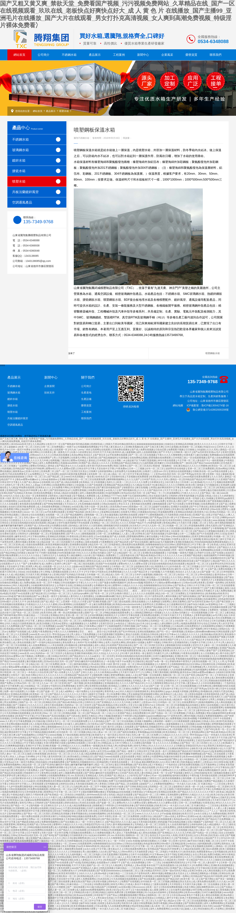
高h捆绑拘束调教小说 (137, 699)
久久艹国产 (22, 563)
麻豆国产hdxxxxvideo (14, 911)
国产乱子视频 (142, 781)
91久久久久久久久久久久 (51, 675)
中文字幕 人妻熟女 (35, 620)
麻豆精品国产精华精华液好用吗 (100, 678)
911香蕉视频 (59, 618)
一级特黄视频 (217, 460)
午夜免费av (122, 468)
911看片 (126, 653)
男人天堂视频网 (62, 457)
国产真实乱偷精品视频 (85, 789)
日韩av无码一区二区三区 (27, 683)
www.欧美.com (37, 634)
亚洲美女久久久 (44, 487)
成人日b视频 (207, 498)
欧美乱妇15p (204, 618)
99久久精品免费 (21, 585)
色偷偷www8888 (69, 463)
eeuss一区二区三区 (34, 512)
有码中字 (82, 642)
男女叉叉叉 (124, 504)
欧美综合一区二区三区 (220, 466)
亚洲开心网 (60, 563)
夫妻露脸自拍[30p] (147, 512)
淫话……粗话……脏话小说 (137, 590)
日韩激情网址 (11, 501)
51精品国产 (101, 887)
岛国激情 (19, 580)
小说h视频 (171, 553)
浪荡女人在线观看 (125, 726)
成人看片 (44, 490)
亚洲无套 (93, 457)
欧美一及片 (162, 751)
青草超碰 (20, 759)
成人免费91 (47, 563)
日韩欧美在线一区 (201, 471)
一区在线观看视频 (197, 457)
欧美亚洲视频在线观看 (57, 544)
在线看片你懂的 (89, 680)
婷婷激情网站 (106, 471)
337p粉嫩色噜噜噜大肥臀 (83, 908)
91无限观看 (19, 808)
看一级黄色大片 (62, 452)
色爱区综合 (147, 816)
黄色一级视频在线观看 (52, 550)
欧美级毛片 (98, 735)
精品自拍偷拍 (54, 642)
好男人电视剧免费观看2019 (188, 623)
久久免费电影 (154, 601)
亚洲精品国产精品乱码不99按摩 (22, 490)
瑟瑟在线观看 (196, 694)
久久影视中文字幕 (98, 588)
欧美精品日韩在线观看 (159, 550)
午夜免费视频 (90, 669)
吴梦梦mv (181, 816)
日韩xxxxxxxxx (138, 887)
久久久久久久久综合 (155, 528)
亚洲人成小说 (177, 707)
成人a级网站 (66, 691)
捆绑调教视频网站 (116, 479)
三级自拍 (65, 460)
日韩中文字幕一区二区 (79, 648)
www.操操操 (219, 520)
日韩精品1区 (111, 754)
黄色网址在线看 (49, 773)
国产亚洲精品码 (93, 819)
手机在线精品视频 (177, 822)
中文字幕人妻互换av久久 (111, 447)
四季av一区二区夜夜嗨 (39, 819)
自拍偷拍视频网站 (94, 797)
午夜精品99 (151, 792)
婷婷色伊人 (114, 881)
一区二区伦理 (107, 656)
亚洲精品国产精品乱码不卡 (78, 675)
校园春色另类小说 (144, 566)
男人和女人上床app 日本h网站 (36, 485)
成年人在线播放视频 (136, 778)
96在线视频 (40, 786)
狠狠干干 (144, 514)
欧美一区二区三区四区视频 (137, 748)
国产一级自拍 (186, 463)
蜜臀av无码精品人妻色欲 (83, 460)
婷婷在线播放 (8, 716)
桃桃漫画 (4, 607)
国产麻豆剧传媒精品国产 (109, 487)
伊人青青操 (101, 784)
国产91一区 (163, 631)
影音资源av (149, 898)
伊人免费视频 (178, 637)
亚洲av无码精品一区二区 (222, 512)
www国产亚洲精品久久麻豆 (85, 868)
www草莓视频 (203, 724)
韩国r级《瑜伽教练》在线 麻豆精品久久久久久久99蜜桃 (180, 466)
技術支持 (49, 392)
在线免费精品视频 (138, 457)
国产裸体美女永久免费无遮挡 (116, 517)
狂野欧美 (140, 533)
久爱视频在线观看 (215, 531)
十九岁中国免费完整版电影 (19, 786)
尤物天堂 (224, 797)
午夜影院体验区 (183, 789)
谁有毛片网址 (141, 745)
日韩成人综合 (211, 496)
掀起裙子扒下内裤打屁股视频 (142, 460)
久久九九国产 (133, 479)
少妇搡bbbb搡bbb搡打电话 (108, 596)
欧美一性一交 (222, 729)
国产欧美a (180, 585)
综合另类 (208, 906)
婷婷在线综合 (72, 802)
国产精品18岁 (173, 879)
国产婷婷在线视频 (145, 805)
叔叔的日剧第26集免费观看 (73, 474)
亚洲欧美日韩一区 (184, 656)
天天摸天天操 (189, 884)
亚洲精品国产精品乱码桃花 (125, 463)
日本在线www (178, 895)
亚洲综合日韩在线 (150, 634)
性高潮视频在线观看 (89, 504)
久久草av (118, 639)
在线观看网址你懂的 (63, 485)
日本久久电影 (189, 590)
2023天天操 (124, 735)
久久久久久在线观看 (144, 593)
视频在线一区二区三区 (165, 574)
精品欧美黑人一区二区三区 (112, 547)
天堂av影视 (39, 767)
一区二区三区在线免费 (113, 900)
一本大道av (134, 762)
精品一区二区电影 (158, 851)
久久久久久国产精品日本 (150, 490)
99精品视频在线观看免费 (116, 612)
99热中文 (39, 610)
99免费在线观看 (26, 487)
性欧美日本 (161, 805)
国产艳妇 (106, 819)
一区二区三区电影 (91, 854)
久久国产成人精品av (30, 482)
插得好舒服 (85, 735)
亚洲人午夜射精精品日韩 (192, 898)
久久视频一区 (33, 691)
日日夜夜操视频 (38, 707)
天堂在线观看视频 (80, 528)
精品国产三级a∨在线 (95, 740)
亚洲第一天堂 (70, 601)
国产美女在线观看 (139, 542)
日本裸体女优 (156, 482)
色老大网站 (184, 629)
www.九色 (103, 789)
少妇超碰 (201, 449)
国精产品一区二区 (94, 612)
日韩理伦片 (23, 533)
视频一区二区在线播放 (36, 580)
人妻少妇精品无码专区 (57, 656)
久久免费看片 (92, 623)
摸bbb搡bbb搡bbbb (205, 631)
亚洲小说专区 (33, 471)
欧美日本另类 (11, 650)
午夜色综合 (222, 675)
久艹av (46, 474)
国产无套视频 (61, 835)
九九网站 (146, 672)
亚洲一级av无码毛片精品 (110, 590)
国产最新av (213, 797)
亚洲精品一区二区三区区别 (104, 523)
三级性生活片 (48, 555)
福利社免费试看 (116, 892)
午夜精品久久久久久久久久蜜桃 (42, 604)
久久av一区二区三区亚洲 (54, 683)
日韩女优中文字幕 (86, 468)
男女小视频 (104, 716)
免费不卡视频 (153, 642)
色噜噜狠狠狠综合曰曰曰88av (161, 544)
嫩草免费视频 (76, 740)
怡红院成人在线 (40, 449)
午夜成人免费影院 (215, 898)
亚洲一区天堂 (213, 517)
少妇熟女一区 (199, 737)
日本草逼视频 (113, 610)
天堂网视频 (26, 498)
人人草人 (222, 661)
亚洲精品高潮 (157, 718)
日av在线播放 (102, 536)
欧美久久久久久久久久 (206, 444)
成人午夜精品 (83, 710)
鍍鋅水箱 (36, 160)
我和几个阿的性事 (35, 794)
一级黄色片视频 (186, 553)
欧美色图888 (129, 629)
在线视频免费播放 (57, 775)
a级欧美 (161, 879)
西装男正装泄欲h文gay (219, 745)
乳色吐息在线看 (88, 802)
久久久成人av (193, 572)
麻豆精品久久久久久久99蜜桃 (170, 485)
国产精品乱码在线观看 (11, 773)
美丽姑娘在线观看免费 (220, 680)
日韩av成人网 (149, 707)
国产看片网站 (207, 879)
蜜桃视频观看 (160, 504)
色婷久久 (111, 482)
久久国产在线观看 (94, 485)
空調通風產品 (36, 202)
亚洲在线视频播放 (146, 631)
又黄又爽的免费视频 (31, 588)
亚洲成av (190, 631)
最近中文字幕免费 (10, 686)
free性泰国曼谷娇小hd (69, 553)
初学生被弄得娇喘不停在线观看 (74, 523)
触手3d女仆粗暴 (196, 604)
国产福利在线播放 (31, 550)
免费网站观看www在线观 (79, 577)
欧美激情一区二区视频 (191, 447)
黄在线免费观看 (222, 857)
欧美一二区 (123, 482)
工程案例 (119, 54)
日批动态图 (161, 449)
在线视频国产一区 (83, 604)
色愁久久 (100, 822)
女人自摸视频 (130, 588)
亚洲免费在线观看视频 (214, 756)
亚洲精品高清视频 (185, 444)
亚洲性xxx (193, 816)
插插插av (53, 479)
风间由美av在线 (12, 588)
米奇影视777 (197, 588)
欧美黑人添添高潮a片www (114, 506)
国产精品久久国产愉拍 (76, 696)
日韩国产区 (42, 735)
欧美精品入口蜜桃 (118, 686)
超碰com (114, 509)
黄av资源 (140, 865)
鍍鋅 (213, 293)
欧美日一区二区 (121, 819)
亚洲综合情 (206, 539)
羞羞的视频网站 (207, 702)
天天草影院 (175, 884)
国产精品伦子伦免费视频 (205, 648)
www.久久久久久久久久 (95, 501)
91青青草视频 (192, 504)
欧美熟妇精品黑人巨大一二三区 (94, 876)
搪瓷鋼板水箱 (91, 299)
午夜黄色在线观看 (190, 653)
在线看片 (15, 680)
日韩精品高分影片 (82, 892)
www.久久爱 (6, 721)
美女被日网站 (56, 509)
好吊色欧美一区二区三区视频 (184, 566)
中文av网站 (216, 710)
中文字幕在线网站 (37, 536)
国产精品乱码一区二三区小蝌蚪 (150, 794)
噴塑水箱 (64, 111)
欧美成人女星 (189, 618)
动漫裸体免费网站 (20, 830)
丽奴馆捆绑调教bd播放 (93, 792)
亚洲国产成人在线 (202, 514)
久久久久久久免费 (139, 482)
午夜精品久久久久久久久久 (176, 558)
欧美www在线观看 (192, 756)
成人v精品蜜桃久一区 (138, 718)
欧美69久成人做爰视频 (124, 452)
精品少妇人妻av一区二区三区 (61, 547)
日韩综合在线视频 (192, 520)
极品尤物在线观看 (216, 490)
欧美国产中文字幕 (25, 716)
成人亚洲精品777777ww (109, 496)
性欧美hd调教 (189, 718)
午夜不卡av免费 (123, 661)
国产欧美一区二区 (100, 593)
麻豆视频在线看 (35, 661)
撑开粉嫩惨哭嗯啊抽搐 (190, 754)
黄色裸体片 (34, 563)
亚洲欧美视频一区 (52, 745)
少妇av (44, 479)
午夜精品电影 (18, 794)
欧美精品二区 (87, 482)
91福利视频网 (113, 493)
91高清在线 (90, 841)
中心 (27, 127)
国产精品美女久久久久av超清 (71, 466)
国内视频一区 (149, 743)
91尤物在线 (139, 661)
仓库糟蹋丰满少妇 (102, 585)
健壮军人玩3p (182, 569)
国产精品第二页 (56, 476)
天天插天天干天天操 (217, 737)
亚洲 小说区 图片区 (10, 498)
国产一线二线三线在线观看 (81, 563)
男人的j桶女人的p (154, 610)
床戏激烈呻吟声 (88, 569)
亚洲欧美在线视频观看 (154, 553)
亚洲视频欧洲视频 (134, 892)
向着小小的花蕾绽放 (81, 452)
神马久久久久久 (224, 802)
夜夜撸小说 (34, 542)
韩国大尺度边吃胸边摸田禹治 (120, 444)
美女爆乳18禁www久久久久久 (36, 455)
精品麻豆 (52, 523)
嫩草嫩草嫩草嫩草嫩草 (12, 525)
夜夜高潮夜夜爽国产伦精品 (191, 827)
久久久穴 (210, 482)
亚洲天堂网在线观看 (202, 536)
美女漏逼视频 (111, 514)
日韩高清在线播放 (61, 455)
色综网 (54, 474)
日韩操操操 (75, 851)
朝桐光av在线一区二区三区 (222, 900)
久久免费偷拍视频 (217, 813)
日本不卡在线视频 (52, 846)
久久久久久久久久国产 (120, 539)
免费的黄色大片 (135, 667)
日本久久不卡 (77, 572)
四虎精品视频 (64, 857)
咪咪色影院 (47, 811)
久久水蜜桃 (69, 710)
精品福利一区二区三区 (130, 553)
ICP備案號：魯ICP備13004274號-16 (208, 405)
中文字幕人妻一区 (201, 544)
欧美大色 (104, 607)
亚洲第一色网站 (105, 569)
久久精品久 (81, 637)
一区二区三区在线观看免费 (92, 479)
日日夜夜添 (46, 452)
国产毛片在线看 (176, 504)
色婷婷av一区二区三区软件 (49, 653)
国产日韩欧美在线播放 (112, 724)
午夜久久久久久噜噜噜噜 (169, 455)
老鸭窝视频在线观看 (174, 498)
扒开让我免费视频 (88, 558)
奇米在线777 (152, 865)
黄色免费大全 (69, 642)
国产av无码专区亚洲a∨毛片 (207, 452)
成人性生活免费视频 (221, 618)
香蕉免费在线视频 (40, 748)
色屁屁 (200, 716)
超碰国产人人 (147, 784)
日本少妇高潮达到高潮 (156, 599)
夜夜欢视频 (135, 659)
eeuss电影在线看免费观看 (197, 476)
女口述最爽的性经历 (216, 558)
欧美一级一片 (193, 786)
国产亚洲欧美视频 (97, 601)
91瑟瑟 (199, 496)
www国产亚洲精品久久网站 (70, 626)
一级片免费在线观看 (67, 558)
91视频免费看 (171, 800)
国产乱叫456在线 (127, 631)
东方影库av (94, 724)
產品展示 (95, 54)
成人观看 (32, 631)
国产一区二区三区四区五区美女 (72, 471)
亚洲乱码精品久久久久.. (33, 547)
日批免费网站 (159, 748)
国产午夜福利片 (101, 509)
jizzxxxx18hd (6, 596)
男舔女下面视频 (128, 509)
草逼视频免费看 (166, 512)
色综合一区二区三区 (188, 574)
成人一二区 (163, 707)
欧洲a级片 (200, 482)
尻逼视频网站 (174, 493)
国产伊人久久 (74, 533)
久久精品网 (178, 626)
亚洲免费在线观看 (79, 544)
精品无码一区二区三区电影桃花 (105, 544)
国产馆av (113, 895)
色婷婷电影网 (181, 808)
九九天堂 (36, 501)
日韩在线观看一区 (37, 590)
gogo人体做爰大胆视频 (177, 691)
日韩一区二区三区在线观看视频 (181, 686)
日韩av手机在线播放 (94, 580)
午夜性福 (84, 667)
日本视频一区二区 (95, 574)
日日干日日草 (207, 566)
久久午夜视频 (167, 572)
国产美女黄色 (141, 764)
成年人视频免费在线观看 (92, 493)
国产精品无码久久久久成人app (121, 822)
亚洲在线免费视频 (43, 493)
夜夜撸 (224, 805)
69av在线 (216, 509)
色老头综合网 (113, 903)
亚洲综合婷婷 (13, 547)
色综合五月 (155, 835)
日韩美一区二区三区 (36, 476)
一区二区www (70, 843)
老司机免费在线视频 (189, 764)
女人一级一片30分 (188, 490)
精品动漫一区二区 (32, 764)
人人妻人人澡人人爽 (72, 501)
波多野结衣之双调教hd (154, 604)
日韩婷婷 (173, 496)
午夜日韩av (165, 536)
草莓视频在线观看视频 (187, 659)
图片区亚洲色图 (73, 550)
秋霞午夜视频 (100, 718)
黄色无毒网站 (222, 566)
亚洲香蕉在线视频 (98, 686)
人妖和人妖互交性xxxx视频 (102, 751)
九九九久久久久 (36, 705)
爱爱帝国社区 (184, 544)
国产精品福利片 (227, 740)
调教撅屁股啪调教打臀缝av (132, 895)
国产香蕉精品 (123, 520)
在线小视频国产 (203, 528)
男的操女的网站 (62, 528)
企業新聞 (49, 386)
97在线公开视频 (80, 588)
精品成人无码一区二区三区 (119, 574)
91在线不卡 (148, 485)
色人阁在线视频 (224, 702)
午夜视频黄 (50, 629)
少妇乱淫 (127, 767)
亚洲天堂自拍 (186, 835)
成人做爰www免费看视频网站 (36, 800)
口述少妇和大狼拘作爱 (93, 610)
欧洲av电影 (101, 873)
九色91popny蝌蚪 (81, 593)
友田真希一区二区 (97, 474)
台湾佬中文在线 (203, 553)
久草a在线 (94, 664)
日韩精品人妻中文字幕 (167, 898)
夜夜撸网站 (69, 637)
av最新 (148, 678)
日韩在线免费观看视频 (171, 887)
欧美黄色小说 (202, 512)
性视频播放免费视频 (88, 447)
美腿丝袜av (6, 669)
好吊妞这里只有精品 (98, 830)
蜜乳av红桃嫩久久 (135, 729)
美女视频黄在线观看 (202, 846)
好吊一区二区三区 (155, 468)
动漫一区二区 (128, 664)
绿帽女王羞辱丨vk (117, 718)
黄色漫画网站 (76, 678)
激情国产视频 (176, 547)
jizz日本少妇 (143, 623)
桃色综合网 (52, 620)
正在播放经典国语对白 (178, 748)
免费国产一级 (139, 688)
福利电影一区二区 (13, 517)
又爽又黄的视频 (161, 672)
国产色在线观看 (147, 879)
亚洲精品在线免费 (83, 585)
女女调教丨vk (119, 460)
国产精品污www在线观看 (207, 463)
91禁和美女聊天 (49, 816)
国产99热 (48, 504)
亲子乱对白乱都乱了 (194, 729)
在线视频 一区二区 (55, 514)
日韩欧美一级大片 (183, 452)
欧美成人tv (48, 588)
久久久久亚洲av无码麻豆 (94, 553)
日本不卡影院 (105, 816)
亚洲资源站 (225, 650)
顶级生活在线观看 (224, 860)
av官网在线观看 (194, 906)
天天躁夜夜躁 (172, 514)
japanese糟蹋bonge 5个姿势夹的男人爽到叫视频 (171, 716)
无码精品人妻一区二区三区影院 (148, 680)
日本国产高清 (149, 479)
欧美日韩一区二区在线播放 (41, 659)
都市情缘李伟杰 (27, 650)
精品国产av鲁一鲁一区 (157, 661)
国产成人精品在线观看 (67, 482)
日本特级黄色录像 (67, 707)
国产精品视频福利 (108, 457)
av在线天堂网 (71, 667)
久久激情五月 (163, 664)
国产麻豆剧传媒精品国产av (27, 596)
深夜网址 (166, 601)
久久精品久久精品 (178, 781)
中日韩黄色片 (173, 678)
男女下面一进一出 (199, 569)
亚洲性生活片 (52, 805)
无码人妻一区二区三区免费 (145, 735)
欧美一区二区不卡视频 (48, 582)
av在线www (208, 890)
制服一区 (4, 680)
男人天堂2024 (210, 667)
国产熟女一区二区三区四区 (26, 612)
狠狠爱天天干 (48, 729)
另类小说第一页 (92, 506)
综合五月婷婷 (210, 623)
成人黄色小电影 (99, 528)
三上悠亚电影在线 (126, 555)
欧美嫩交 (159, 463)
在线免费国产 (45, 457)
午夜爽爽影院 (107, 542)
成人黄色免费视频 (152, 650)
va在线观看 (19, 620)
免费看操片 (175, 618)
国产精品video (62, 588)
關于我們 (87, 377)
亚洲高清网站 (71, 509)
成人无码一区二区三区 (70, 620)
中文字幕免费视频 (23, 721)
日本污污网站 (121, 743)
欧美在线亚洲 (113, 599)
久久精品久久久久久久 (189, 634)
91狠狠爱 (113, 887)
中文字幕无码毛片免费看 (68, 729)
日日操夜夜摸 (76, 835)
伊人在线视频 (108, 707)
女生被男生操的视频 (181, 890)
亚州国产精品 (155, 740)
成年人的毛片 (126, 754)
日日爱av (231, 490)
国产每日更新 (224, 601)
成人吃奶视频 (161, 669)
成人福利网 (109, 737)
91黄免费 (10, 531)
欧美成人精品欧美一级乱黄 (178, 699)
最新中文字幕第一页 (99, 694)
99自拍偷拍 (42, 762)
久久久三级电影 (71, 903)
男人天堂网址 (218, 908)
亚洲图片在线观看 (180, 506)
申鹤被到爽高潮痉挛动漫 (181, 561)
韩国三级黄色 (120, 466)
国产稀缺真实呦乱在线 (28, 822)
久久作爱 (82, 601)
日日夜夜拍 (14, 520)
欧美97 (220, 721)
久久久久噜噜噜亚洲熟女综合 (160, 683)
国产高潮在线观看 (54, 802)
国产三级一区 (157, 686)
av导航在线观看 (220, 471)
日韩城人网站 (79, 539)
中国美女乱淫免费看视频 (109, 572)
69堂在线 (223, 762)
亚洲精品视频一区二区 (138, 547)
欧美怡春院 (88, 550)
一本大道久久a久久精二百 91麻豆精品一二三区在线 (143, 577)
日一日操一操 (155, 629)
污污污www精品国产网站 (165, 759)
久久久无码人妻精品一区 (219, 449)
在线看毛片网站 (79, 457)
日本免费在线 (205, 686)
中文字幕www (182, 517)
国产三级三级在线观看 (195, 501)
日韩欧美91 (167, 642)
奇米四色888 (174, 520)
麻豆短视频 (202, 455)
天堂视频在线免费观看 (137, 476)
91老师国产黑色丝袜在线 (83, 487)
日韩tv (221, 764)
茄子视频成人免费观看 (84, 496)
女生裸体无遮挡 (8, 533)
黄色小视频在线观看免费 (44, 569)
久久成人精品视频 (15, 574)
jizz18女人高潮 (170, 835)
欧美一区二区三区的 (29, 447)
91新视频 (123, 457)
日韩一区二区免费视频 (52, 447)
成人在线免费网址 (168, 827)
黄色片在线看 (133, 634)
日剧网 (202, 490)
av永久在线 (201, 813)
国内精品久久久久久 (16, 659)
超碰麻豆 (13, 447)
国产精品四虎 (122, 542)
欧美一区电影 (193, 498)
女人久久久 (215, 743)
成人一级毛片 (31, 561)
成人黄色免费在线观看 (222, 678)
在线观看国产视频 (217, 637)
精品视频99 (140, 716)
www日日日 (6, 748)
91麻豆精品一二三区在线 (36, 615)
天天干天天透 (171, 490)
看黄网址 (194, 691)
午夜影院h (198, 811)
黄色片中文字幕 (73, 599)
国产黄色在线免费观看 (177, 726)
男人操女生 (228, 642)
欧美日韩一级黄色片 (207, 547)
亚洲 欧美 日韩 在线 (88, 811)
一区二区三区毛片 (152, 770)
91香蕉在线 (73, 536)
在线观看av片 (8, 563)
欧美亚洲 (37, 713)
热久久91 (67, 838)
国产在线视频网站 (26, 735)
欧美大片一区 (54, 444)
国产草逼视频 (176, 773)
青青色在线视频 (194, 599)
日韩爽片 (93, 471)
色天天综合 (204, 620)
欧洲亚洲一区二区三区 (22, 618)
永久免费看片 (226, 667)
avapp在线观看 (173, 590)
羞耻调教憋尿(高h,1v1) (153, 762)
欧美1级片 (162, 520)
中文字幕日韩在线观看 (28, 531)
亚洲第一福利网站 (216, 582)
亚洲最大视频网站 (144, 721)
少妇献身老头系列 (39, 678)
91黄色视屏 (17, 512)
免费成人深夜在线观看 (87, 542)
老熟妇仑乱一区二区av (108, 531)
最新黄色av (19, 471)
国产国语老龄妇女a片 (61, 490)
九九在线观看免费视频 (180, 669)
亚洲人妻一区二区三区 (76, 615)
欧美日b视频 (43, 623)
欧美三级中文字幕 (223, 539)
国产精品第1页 (39, 593)
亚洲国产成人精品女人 (116, 775)
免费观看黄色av (205, 851)
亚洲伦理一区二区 (76, 800)
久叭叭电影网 (96, 691)
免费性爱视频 (80, 490)
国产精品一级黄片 (126, 751)
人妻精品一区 (221, 846)
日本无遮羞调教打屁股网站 (110, 634)
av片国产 (187, 648)
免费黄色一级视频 (218, 610)
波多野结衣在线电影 (176, 468)
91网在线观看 (223, 631)
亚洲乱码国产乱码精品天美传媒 (17, 493)
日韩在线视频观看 (47, 558)
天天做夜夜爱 (141, 851)
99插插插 (222, 664)
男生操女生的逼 (106, 898)
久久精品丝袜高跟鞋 (191, 849)
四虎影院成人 (98, 444)
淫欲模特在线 (118, 476)
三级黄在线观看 (160, 884)
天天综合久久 (71, 504)
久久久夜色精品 (97, 721)
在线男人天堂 (115, 528)
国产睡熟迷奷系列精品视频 (76, 444)
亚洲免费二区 (48, 471)
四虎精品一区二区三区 (204, 487)
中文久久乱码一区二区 (154, 525)
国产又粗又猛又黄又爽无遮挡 (127, 770)
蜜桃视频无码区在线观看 (116, 525)
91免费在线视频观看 (38, 789)
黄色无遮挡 (212, 525)
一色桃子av (71, 447)
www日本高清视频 (74, 476)
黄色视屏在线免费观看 (31, 504)
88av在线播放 (176, 903)
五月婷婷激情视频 (141, 737)
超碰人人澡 (131, 675)
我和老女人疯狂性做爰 (60, 496)
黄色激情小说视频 (136, 642)
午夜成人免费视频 (196, 713)
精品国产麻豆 (221, 816)
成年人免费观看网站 (49, 463)
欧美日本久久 (93, 512)
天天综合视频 (198, 558)
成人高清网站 (88, 650)
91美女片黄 (71, 688)
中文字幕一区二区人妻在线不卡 (193, 460)
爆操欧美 (226, 474)
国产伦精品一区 (201, 832)
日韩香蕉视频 (228, 550)
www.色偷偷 (133, 841)
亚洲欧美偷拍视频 (136, 580)
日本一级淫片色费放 (21, 449)
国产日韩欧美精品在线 (136, 786)
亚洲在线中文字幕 (147, 509)
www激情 (22, 819)
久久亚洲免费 (22, 634)
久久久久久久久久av (172, 555)
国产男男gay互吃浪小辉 (194, 474)
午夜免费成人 (33, 770)
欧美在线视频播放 (94, 683)
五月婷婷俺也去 (147, 710)
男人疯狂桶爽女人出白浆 (79, 555)
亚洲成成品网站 (144, 637)
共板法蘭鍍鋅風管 (36, 192)
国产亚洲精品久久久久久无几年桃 (114, 702)
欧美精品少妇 (115, 588)
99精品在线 (74, 680)
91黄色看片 (190, 455)
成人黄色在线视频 (22, 642)
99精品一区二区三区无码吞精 (97, 639)
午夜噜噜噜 (217, 528)
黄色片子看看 (193, 895)
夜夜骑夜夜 (42, 496)
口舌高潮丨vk (186, 482)
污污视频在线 (212, 485)
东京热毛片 (136, 525)
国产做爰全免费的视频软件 (113, 582)
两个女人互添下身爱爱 (80, 718)
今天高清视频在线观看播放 (180, 528)
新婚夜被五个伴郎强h (52, 520)
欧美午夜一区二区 (190, 879)
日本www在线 (198, 517)
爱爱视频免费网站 (136, 536)
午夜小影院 (116, 827)
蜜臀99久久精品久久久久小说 (128, 585)
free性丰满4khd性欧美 (88, 846)
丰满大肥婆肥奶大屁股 (130, 696)
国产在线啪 (218, 553)
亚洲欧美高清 (166, 569)
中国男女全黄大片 (181, 539)
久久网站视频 (56, 580)
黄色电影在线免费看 (141, 504)
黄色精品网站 (170, 523)
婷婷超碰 (162, 822)
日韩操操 (65, 506)
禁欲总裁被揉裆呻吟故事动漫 (220, 713)
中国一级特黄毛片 (134, 607)
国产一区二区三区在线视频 (142, 455)
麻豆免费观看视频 (83, 498)
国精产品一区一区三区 (30, 702)
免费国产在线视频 (17, 631)
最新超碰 (196, 721)
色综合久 (88, 455)
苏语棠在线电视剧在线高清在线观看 (29, 523)
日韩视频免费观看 (102, 688)
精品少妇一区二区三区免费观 (170, 593)
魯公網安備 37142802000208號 (207, 410)
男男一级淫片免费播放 (183, 550)
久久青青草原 (203, 509)
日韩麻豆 (203, 610)
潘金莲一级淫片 (50, 596)
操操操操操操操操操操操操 (150, 444)
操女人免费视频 (8, 707)
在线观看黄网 (216, 707)
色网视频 (54, 460)
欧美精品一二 (147, 474)
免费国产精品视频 (154, 607)
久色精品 (61, 555)
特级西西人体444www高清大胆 (15, 444)
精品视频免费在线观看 (200, 808)
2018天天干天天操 (102, 452)
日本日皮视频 (172, 447)
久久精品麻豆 (43, 650)
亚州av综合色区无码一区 (168, 474)
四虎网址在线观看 (101, 449)
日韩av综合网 (190, 582)
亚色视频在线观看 (219, 607)
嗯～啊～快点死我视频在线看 (68, 612)
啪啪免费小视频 (101, 675)
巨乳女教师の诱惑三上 (121, 593)
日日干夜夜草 (113, 498)
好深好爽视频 (96, 615)
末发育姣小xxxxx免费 (154, 501)
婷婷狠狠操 (58, 819)
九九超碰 (4, 830)
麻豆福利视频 (79, 781)
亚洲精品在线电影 (184, 512)
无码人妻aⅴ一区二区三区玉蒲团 (39, 517)
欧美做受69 (177, 857)
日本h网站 (9, 580)
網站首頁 (19, 54)
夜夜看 (201, 582)
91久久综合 (14, 496)
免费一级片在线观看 (14, 691)
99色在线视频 (107, 868)
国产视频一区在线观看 (150, 675)
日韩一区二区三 (217, 612)
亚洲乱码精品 (184, 854)
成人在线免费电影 (59, 678)
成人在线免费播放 (37, 645)
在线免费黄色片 (193, 626)
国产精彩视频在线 (128, 490)
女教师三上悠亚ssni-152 (155, 471)
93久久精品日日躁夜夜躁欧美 (21, 623)
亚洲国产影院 (151, 569)
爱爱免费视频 (124, 648)
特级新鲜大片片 (32, 773)
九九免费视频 (13, 626)
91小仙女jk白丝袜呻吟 (95, 835)
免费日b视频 (214, 854)
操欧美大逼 (197, 748)
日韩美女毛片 (53, 721)
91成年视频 (172, 533)
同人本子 (126, 890)
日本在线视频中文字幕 (72, 582)
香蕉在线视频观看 (74, 898)
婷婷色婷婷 (112, 696)
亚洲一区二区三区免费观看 (201, 468)
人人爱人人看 (128, 533)
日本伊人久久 (223, 447)
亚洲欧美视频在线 (135, 447)
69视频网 (144, 561)
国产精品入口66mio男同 (121, 851)
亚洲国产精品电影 (76, 512)
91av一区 (156, 775)
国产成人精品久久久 (54, 696)
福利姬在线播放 (180, 775)
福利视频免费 (205, 843)
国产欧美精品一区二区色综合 (62, 590)
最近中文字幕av (168, 634)
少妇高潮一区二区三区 (181, 531)
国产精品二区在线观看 (214, 754)
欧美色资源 (34, 601)
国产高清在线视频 (156, 533)
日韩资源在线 (131, 710)
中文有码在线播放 (52, 843)
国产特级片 (62, 900)
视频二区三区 (200, 523)
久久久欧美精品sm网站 (24, 558)
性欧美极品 (195, 696)
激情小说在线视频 (87, 590)
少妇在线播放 (32, 572)
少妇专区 (133, 775)
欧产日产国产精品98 (97, 539)
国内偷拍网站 (15, 813)
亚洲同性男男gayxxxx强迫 (64, 699)
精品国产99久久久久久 (224, 561)
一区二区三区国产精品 (179, 737)
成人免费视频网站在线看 (208, 550)
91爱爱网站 (46, 531)
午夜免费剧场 (45, 631)
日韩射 (111, 784)
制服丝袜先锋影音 (173, 756)
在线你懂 (65, 906)
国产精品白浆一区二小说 (99, 713)
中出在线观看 (115, 629)
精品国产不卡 (8, 479)
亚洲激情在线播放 (76, 561)
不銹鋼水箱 (69, 54)
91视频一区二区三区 (177, 525)
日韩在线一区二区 (165, 705)
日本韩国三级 (180, 457)
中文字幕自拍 (223, 767)
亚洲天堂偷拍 (164, 509)
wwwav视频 (19, 669)
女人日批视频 (207, 653)
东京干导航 (170, 854)
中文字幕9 (55, 865)
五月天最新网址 (59, 650)
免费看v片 (213, 669)
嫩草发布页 (21, 536)
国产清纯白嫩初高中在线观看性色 (87, 661)
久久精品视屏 (150, 618)
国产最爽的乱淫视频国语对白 (150, 726)
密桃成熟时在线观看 (23, 610)
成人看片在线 (222, 653)
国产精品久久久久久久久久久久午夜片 (69, 694)
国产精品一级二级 (211, 493)
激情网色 (174, 672)
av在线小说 (178, 908)
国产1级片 (164, 857)
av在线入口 (111, 490)
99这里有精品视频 (9, 514)
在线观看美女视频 (53, 710)
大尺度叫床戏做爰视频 (89, 707)
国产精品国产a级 (160, 547)
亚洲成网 (225, 485)
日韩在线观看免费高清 (55, 648)
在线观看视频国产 (163, 876)
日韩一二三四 (153, 862)
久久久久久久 (65, 566)
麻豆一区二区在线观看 (216, 645)
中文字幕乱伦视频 (33, 743)
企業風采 (167, 54)
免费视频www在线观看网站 (96, 620)
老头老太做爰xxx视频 (44, 498)
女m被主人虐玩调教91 (162, 623)
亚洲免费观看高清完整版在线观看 (54, 781)
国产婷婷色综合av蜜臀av (60, 607)
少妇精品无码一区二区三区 (194, 680)
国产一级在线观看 (76, 887)
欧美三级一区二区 (63, 892)
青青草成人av (121, 569)
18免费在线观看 (96, 490)
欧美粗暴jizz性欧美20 (161, 476)
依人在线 (34, 724)
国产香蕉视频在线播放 (219, 501)
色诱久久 (219, 696)
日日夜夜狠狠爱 (182, 721)
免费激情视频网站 (214, 716)
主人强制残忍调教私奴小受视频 (146, 612)
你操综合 (169, 444)
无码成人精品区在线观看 (65, 493)
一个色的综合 (228, 683)
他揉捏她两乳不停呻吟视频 (217, 555)
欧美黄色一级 (138, 653)
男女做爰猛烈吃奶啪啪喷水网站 (144, 694)
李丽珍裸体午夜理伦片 (103, 520)
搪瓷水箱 (36, 171)
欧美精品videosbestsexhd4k (127, 604)
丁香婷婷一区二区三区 (194, 797)
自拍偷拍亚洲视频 (9, 582)
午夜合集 (206, 520)
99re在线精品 (206, 574)
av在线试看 (25, 501)
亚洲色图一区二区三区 (111, 748)
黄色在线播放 (139, 601)
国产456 (210, 729)
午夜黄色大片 (123, 737)
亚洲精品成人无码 (94, 775)
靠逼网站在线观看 (110, 512)
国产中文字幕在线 (199, 506)
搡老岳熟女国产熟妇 (81, 881)
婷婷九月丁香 (13, 485)
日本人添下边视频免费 (155, 667)
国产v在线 (75, 862)
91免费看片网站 (61, 487)
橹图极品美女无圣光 (136, 740)
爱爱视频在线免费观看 (160, 457)
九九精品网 (77, 786)
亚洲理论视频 (156, 498)
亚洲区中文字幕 (33, 745)
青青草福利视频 (187, 496)
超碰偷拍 (166, 775)
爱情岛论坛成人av (96, 561)
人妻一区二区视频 (173, 797)
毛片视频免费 (167, 542)
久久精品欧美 (22, 678)
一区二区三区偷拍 (121, 688)
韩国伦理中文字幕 (40, 699)
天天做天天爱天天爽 (87, 547)
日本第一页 (226, 862)
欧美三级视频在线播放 (219, 773)
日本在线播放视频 (17, 590)
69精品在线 (116, 767)
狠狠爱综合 (129, 487)
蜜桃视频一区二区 (94, 514)
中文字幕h (90, 572)
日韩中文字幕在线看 (129, 615)
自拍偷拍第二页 (130, 870)
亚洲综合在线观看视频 (180, 471)
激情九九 (189, 773)
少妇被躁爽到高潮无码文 (42, 585)
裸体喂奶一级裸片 (163, 721)
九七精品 (137, 485)
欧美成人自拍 (218, 544)
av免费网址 (35, 474)
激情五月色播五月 (206, 590)
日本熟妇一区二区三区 (122, 566)
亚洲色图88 (173, 794)
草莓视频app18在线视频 (150, 732)
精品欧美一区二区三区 (198, 563)
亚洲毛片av (148, 705)
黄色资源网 (111, 618)
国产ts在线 (190, 547)
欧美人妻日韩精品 (144, 773)
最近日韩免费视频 (123, 764)
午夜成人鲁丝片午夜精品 (138, 884)
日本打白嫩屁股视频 (116, 580)
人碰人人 (96, 517)
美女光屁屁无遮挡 (158, 496)
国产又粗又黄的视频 (97, 781)
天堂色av (55, 623)
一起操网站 (23, 466)
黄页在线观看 (59, 800)
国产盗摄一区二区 (211, 572)
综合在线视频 (37, 514)
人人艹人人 (6, 778)
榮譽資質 (191, 54)
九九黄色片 (99, 498)
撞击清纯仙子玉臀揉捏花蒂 (148, 797)
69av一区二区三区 (52, 713)
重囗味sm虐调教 (210, 849)
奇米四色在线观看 (116, 667)
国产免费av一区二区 (16, 827)
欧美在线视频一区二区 (205, 661)
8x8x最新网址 (116, 501)
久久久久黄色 (110, 577)
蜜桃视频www (54, 726)
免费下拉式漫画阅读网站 (135, 496)
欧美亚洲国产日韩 (170, 639)
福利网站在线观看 (129, 514)
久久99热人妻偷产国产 (130, 618)
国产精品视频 (164, 539)
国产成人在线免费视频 (218, 457)
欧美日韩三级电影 (195, 485)
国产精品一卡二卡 (156, 493)
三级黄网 (195, 539)
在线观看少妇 (48, 482)
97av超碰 (166, 813)
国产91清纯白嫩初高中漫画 (56, 764)
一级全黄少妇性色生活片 (97, 476)
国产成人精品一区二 (68, 569)
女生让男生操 (201, 835)
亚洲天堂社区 (107, 623)
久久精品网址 (39, 444)
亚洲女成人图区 (174, 501)
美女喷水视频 (100, 881)
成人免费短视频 (28, 582)
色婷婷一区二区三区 (101, 770)
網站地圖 (178, 405)
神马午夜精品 (211, 629)
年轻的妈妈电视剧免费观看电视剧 (212, 542)
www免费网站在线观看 (41, 830)
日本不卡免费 (138, 520)
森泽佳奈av (220, 574)
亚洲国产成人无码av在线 (37, 525)
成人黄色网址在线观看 (37, 808)
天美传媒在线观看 (208, 775)
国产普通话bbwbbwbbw (108, 870)
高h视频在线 (71, 645)
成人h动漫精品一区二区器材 (35, 686)
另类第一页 (183, 860)
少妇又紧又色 (171, 482)
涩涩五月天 (158, 590)
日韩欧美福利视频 (23, 767)
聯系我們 (215, 54)
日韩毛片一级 (18, 675)
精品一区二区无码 (104, 764)
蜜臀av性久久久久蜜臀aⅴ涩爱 (61, 468)
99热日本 (102, 841)
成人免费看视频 (8, 539)
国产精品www (201, 607)
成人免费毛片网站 (115, 808)
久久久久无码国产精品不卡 (133, 523)
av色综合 (120, 623)
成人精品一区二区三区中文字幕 (123, 474)
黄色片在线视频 (35, 629)
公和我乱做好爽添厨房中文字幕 (164, 487)
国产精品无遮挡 (97, 696)
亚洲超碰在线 (111, 683)
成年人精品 (100, 645)
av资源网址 (211, 604)
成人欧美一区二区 (160, 906)
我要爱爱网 (10, 824)
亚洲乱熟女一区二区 (66, 876)
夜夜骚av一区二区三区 (140, 506)
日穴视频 (135, 789)
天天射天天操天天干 (133, 528)
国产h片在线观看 (205, 533)
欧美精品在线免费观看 (144, 539)
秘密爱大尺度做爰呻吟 (130, 860)
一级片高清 (111, 735)
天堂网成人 (188, 615)
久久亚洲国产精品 (29, 463)
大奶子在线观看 (130, 561)
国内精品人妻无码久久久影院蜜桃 (86, 525)
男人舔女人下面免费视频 (83, 634)
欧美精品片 (167, 694)
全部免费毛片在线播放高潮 (128, 471)
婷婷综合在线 (67, 784)
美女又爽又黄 (173, 762)
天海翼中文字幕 (198, 642)
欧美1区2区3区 (40, 667)
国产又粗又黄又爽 (154, 447)
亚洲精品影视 (179, 843)
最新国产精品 (226, 868)
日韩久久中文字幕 (196, 585)
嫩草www (154, 542)
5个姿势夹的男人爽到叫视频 (163, 596)
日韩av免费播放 (150, 857)
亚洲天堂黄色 (229, 452)
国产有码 (191, 675)
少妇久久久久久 (86, 873)
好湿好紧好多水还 (22, 778)
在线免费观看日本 (210, 504)
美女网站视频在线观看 (17, 724)
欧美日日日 (188, 813)
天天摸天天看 (185, 523)
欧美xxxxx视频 (135, 582)
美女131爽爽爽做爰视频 (12, 745)
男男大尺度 (84, 517)
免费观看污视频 (176, 449)
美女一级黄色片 (49, 868)
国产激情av (75, 639)
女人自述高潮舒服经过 (178, 824)
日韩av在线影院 (109, 504)
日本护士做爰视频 (143, 574)
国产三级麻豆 (20, 705)
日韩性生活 (90, 702)
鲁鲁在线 (98, 737)
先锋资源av (138, 792)
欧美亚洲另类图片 (68, 873)
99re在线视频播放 (181, 536)
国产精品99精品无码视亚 (13, 553)
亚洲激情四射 (181, 642)
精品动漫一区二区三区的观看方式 (58, 542)
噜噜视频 (58, 504)
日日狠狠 (190, 449)
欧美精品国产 (111, 860)
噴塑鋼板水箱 (112, 299)
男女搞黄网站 (11, 702)
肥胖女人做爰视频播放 (31, 528)
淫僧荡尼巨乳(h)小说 (195, 745)
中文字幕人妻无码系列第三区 (52, 756)
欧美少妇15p (217, 794)
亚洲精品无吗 (57, 615)
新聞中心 (143, 54)
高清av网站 (77, 455)
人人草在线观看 (56, 645)
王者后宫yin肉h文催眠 (207, 740)
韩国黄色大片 (162, 566)
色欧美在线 (186, 514)
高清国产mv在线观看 (106, 563)
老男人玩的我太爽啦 (20, 569)
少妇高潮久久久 (60, 737)
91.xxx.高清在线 (76, 775)
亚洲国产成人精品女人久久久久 (94, 463)
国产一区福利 (39, 642)
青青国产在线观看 (97, 637)
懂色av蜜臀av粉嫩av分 (27, 479)
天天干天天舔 (99, 648)
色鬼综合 (68, 653)
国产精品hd (101, 550)
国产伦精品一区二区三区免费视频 (38, 626)
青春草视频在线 (64, 498)
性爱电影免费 (155, 523)
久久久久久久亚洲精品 (11, 743)
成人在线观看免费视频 (48, 506)
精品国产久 (85, 509)
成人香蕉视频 (222, 890)
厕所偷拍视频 (86, 645)
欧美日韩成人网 (109, 745)
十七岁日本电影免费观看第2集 (126, 650)
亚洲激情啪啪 (11, 688)
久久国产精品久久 (63, 830)
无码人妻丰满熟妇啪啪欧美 (221, 523)
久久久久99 (142, 498)
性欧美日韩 (212, 639)
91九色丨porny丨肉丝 (80, 449)
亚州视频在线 (52, 784)
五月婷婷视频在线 (74, 841)
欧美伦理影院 (177, 906)
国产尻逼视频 (170, 629)
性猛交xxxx (209, 447)
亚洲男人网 (31, 566)
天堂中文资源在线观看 (67, 778)
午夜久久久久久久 (191, 493)
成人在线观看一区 (59, 449)
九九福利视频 (147, 463)
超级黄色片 (209, 767)
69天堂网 (62, 832)
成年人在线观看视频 (147, 452)
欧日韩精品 (174, 846)
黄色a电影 (186, 487)
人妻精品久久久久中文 (91, 860)
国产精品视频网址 (133, 501)
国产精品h (199, 531)
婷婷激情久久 (117, 607)
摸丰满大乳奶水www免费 (99, 466)
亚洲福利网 (102, 762)
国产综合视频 (26, 740)
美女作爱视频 (69, 846)
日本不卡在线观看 (222, 718)
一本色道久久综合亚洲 (37, 672)
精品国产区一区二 (206, 675)
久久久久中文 (91, 582)
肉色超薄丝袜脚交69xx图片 (92, 699)
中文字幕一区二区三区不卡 (67, 792)
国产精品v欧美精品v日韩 (148, 555)
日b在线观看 (172, 463)
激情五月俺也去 (90, 716)
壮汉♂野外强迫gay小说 (58, 634)
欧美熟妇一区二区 (39, 694)
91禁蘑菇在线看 (59, 525)
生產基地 (86, 392)
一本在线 (151, 520)
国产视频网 (197, 629)
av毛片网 (217, 615)
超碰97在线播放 (161, 506)
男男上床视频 (217, 699)
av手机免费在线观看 (117, 455)
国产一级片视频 (73, 610)
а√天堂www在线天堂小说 (94, 629)
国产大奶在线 (73, 716)
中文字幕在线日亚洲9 (207, 868)
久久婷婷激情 (226, 496)
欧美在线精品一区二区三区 (176, 732)
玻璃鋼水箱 (36, 150)
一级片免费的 (81, 691)
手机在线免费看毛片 (18, 474)
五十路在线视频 (43, 618)
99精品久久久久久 (71, 745)
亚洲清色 (111, 648)
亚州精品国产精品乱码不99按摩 (29, 468)
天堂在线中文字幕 (105, 468)
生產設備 (86, 399)
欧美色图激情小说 (213, 748)
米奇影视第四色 (212, 694)
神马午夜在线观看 (167, 460)
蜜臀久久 (164, 890)
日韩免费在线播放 (121, 449)
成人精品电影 (206, 816)
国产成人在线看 (118, 536)
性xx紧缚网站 (26, 599)
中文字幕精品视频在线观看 (41, 732)
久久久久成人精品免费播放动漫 (88, 754)
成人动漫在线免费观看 (33, 544)
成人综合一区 (28, 496)
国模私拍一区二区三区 (137, 835)
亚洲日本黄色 (196, 870)
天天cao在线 (168, 659)
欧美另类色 (47, 612)
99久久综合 (220, 533)
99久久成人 (88, 672)
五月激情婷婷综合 (148, 588)
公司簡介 (43, 54)
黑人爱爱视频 (186, 607)
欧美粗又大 (140, 754)
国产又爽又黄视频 (214, 588)
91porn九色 (207, 751)
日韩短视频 (195, 726)
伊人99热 (230, 531)
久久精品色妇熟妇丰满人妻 (77, 520)
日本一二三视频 (137, 468)
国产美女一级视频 (225, 879)
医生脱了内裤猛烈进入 (65, 811)
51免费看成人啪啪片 (57, 740)
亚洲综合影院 (87, 536)
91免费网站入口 (43, 599)
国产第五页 (100, 455)
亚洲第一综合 (214, 474)
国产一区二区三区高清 (140, 466)
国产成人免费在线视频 (142, 449)
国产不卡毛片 (165, 452)
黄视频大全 (46, 574)
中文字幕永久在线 (52, 501)
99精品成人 (107, 743)
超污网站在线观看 (138, 550)
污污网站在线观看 (93, 759)
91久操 (137, 705)
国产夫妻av (145, 775)
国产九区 (112, 553)
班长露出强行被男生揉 (183, 509)
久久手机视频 (196, 781)
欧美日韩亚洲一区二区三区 (101, 857)
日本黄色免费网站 (20, 718)
